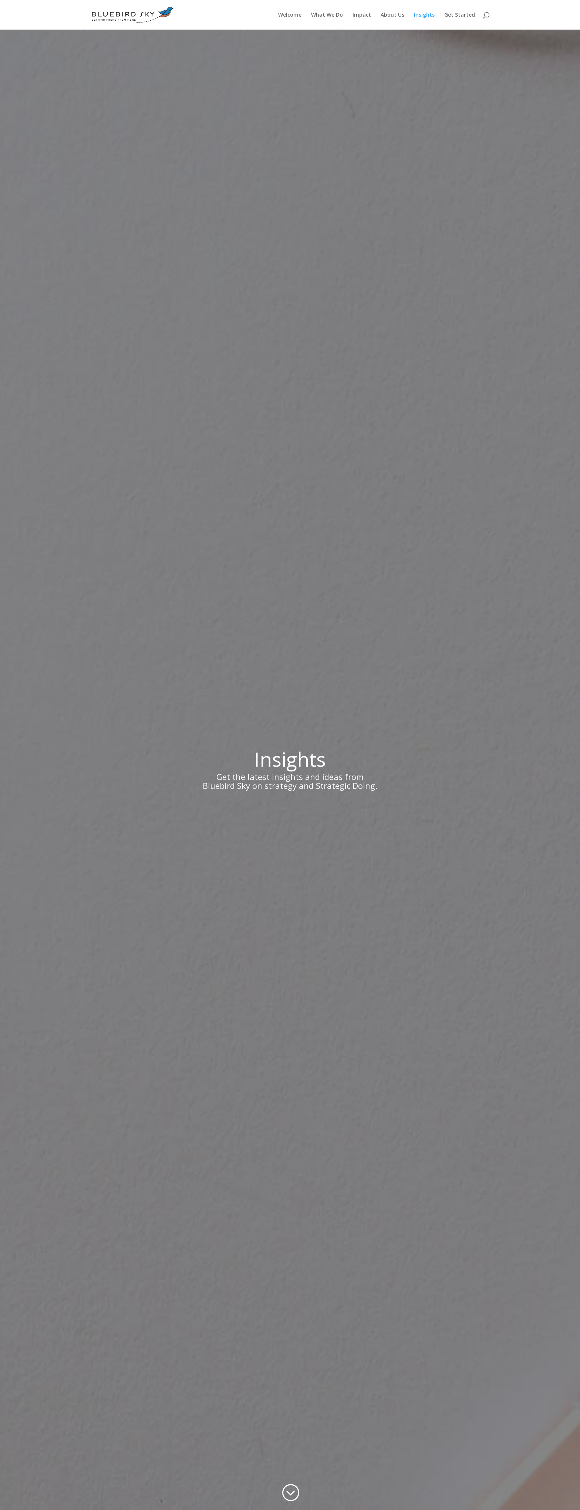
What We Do (327, 15)
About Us (392, 15)
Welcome (289, 15)
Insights (424, 15)
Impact (362, 15)
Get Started (459, 15)
